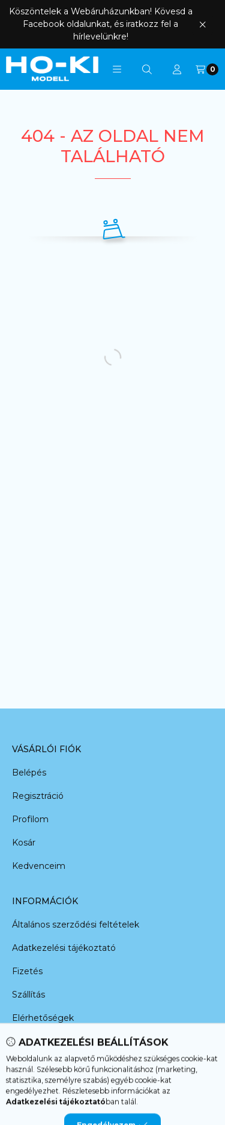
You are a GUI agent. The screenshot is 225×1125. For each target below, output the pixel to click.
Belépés (29, 772)
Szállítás (28, 994)
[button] (117, 69)
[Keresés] (147, 69)
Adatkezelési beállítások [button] (62, 1041)
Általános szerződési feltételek (75, 924)
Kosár (23, 842)
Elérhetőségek (43, 1018)
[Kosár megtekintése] (207, 69)
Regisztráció (38, 795)
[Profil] (177, 69)
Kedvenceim (38, 866)
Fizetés (27, 971)
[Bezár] (202, 24)
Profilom (30, 819)
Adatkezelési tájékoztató (64, 947)
